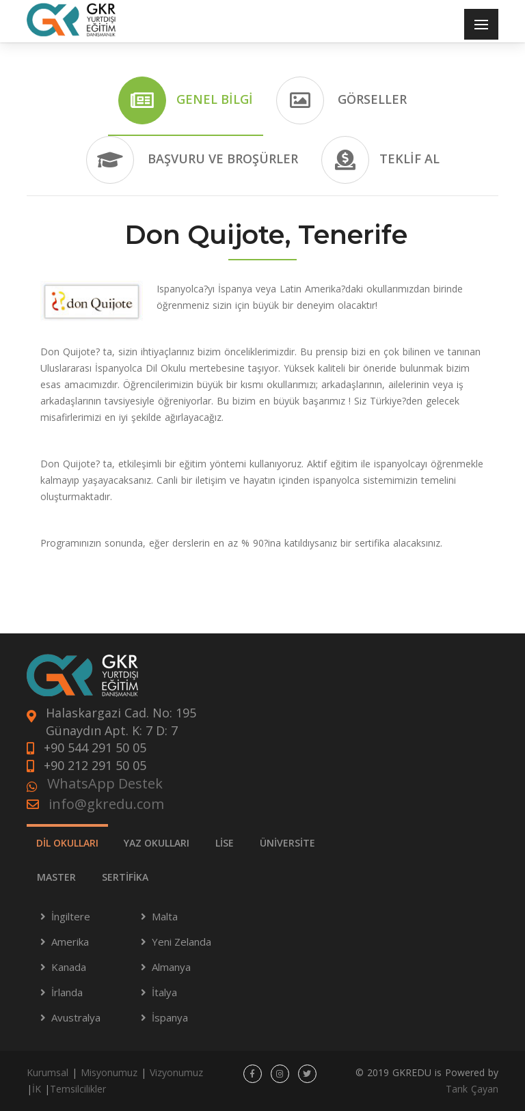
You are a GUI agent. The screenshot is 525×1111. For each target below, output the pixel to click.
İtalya (164, 992)
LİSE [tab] (224, 842)
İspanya (170, 1017)
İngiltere (70, 916)
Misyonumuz (109, 1072)
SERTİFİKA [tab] (125, 876)
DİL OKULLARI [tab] (67, 842)
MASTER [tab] (56, 876)
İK (36, 1088)
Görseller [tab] (341, 100)
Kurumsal (47, 1072)
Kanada (68, 967)
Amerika (70, 941)
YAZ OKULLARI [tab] (156, 842)
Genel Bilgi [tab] (185, 100)
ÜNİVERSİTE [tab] (287, 842)
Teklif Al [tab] (380, 160)
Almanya (171, 967)
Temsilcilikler (78, 1088)
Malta (165, 916)
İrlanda (67, 992)
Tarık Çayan (472, 1088)
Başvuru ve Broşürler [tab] (192, 160)
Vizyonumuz (176, 1072)
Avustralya (75, 1017)
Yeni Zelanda (181, 941)
